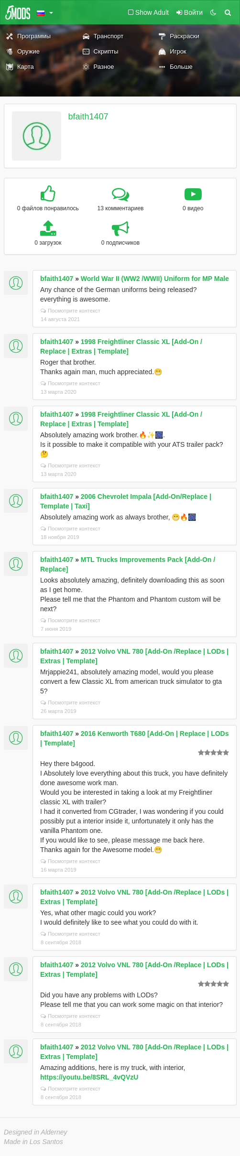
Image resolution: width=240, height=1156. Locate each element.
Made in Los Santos (33, 1141)
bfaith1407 (88, 116)
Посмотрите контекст (70, 310)
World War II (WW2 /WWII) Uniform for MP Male (155, 278)
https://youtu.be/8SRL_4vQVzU (89, 1077)
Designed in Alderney (35, 1132)
